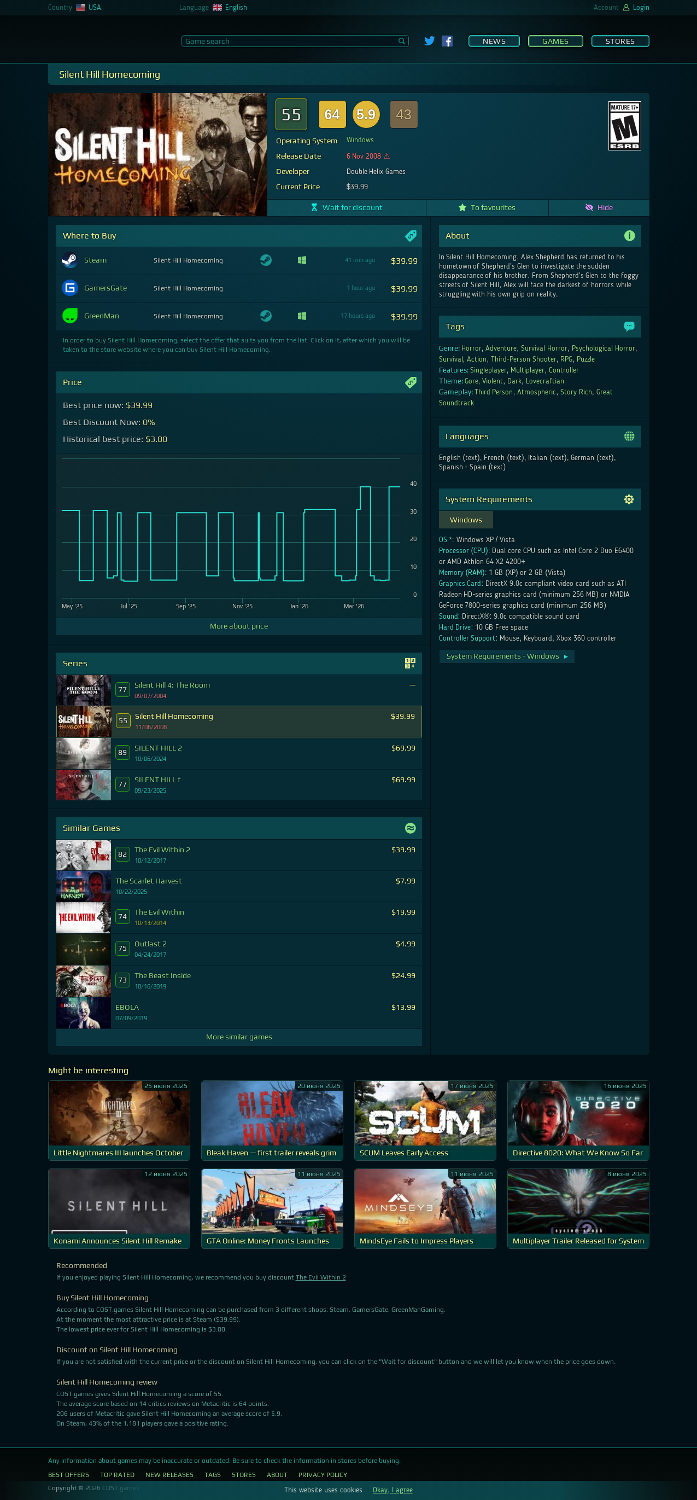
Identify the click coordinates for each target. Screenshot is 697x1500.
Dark (514, 381)
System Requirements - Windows (508, 656)
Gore (471, 381)
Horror (471, 348)
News (494, 41)
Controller (564, 370)
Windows (360, 140)
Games (555, 41)
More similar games (239, 1036)
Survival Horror (544, 348)
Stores (620, 41)
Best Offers (68, 1475)
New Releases (169, 1475)
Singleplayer (488, 370)
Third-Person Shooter (524, 359)
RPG (566, 359)
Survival (451, 359)
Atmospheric (536, 392)
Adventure (501, 348)
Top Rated (117, 1475)
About (277, 1475)
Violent (492, 381)
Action (477, 359)
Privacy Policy (322, 1475)
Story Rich (576, 392)
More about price (239, 625)
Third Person (494, 392)
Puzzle (586, 359)
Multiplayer (527, 370)
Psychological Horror (603, 348)
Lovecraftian (545, 381)
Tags (212, 1475)
